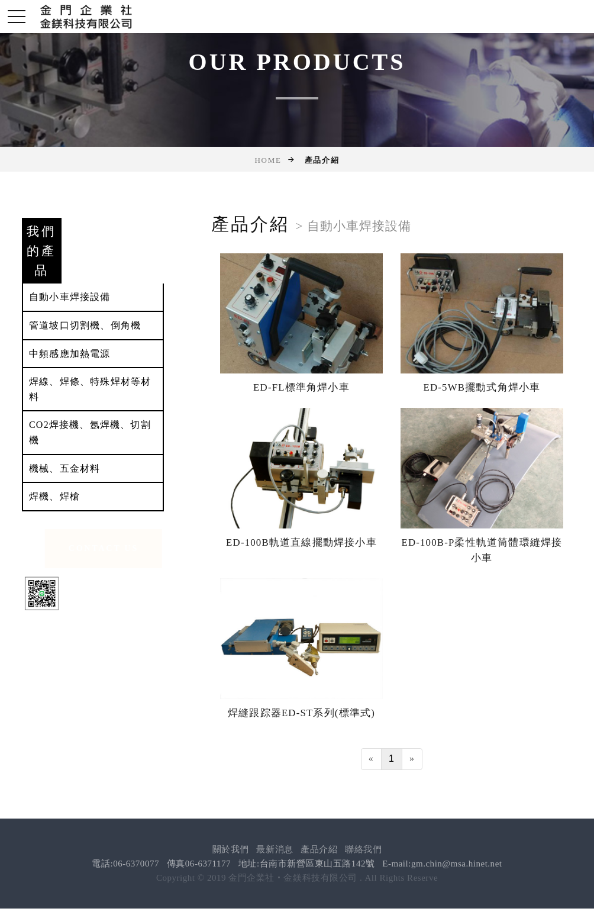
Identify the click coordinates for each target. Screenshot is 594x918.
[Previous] (371, 758)
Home (267, 160)
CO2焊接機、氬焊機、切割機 (90, 432)
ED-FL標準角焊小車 (301, 387)
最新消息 (274, 849)
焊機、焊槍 (54, 496)
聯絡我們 (363, 849)
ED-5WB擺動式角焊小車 (481, 387)
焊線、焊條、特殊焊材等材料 (90, 389)
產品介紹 (319, 849)
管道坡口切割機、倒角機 (85, 325)
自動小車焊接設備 (70, 297)
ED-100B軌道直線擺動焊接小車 (301, 541)
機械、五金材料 (64, 468)
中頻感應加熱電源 (70, 354)
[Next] (412, 758)
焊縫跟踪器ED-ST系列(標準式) (301, 713)
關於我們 (230, 849)
